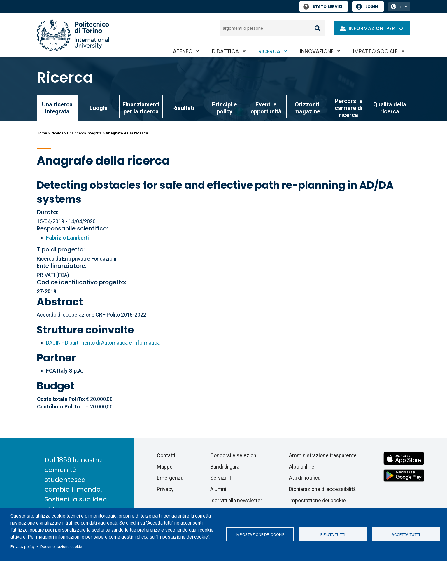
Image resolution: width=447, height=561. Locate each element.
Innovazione (317, 51)
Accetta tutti (406, 534)
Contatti (166, 455)
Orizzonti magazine (307, 108)
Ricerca (269, 51)
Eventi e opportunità (265, 108)
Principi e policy (224, 108)
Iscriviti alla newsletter (236, 500)
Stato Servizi (322, 6)
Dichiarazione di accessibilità (322, 489)
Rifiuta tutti (332, 534)
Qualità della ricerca (389, 108)
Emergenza (170, 478)
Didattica (225, 51)
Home (42, 133)
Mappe (165, 467)
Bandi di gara (224, 467)
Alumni (218, 489)
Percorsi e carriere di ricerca (348, 107)
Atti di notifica (304, 478)
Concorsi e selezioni (233, 455)
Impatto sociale (375, 51)
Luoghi (99, 107)
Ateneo (182, 51)
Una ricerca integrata (84, 133)
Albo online (301, 467)
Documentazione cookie (61, 546)
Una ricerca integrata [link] (57, 108)
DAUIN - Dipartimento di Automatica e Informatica (103, 343)
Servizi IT (221, 478)
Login (371, 6)
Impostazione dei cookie (260, 534)
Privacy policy (22, 546)
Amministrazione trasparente (323, 455)
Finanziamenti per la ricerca (140, 108)
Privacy (165, 489)
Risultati (183, 107)
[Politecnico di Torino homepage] (73, 35)
